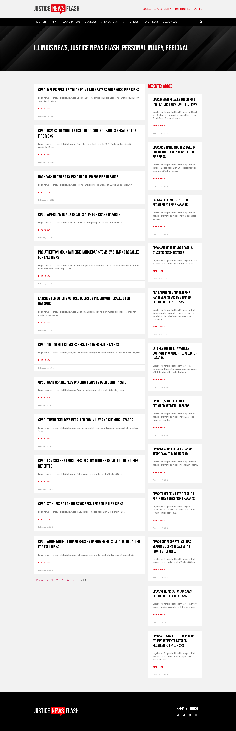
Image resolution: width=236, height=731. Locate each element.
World (198, 9)
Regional (177, 48)
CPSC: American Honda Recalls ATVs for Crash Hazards (79, 214)
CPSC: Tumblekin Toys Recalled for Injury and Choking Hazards (85, 420)
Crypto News (130, 21)
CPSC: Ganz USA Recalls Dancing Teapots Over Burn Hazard (82, 382)
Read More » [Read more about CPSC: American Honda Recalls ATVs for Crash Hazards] (44, 230)
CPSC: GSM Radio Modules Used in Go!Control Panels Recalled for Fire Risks (174, 152)
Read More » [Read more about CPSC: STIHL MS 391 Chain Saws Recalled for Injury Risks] (44, 519)
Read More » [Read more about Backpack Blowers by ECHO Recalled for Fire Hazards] (44, 192)
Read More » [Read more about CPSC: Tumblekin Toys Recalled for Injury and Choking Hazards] (44, 438)
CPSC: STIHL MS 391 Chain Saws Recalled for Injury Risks (80, 504)
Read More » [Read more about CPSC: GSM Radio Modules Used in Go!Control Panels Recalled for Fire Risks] (44, 155)
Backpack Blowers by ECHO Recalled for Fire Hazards (78, 177)
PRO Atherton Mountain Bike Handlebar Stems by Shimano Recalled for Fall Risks (172, 298)
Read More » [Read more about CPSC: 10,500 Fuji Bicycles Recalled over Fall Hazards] (44, 360)
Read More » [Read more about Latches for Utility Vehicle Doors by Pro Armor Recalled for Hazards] (44, 322)
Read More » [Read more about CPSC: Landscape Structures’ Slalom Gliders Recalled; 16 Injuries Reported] (44, 481)
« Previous (41, 580)
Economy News (71, 21)
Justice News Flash (94, 48)
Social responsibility (157, 9)
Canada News (109, 21)
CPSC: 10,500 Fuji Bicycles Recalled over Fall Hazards (78, 344)
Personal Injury (142, 48)
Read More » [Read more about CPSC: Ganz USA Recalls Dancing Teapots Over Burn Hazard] (44, 398)
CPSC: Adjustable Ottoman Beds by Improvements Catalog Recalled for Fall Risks (173, 641)
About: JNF (40, 21)
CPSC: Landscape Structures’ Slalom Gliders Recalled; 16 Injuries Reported (172, 547)
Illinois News (51, 48)
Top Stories (182, 9)
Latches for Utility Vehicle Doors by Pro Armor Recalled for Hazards (175, 353)
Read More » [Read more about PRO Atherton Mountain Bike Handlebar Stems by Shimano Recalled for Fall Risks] (44, 276)
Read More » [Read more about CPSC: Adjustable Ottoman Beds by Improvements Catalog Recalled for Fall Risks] (44, 562)
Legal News (170, 21)
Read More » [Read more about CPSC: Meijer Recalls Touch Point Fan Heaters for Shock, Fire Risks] (44, 108)
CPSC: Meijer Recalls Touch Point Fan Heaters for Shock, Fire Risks (88, 90)
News (55, 21)
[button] (201, 21)
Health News (151, 21)
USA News (91, 21)
